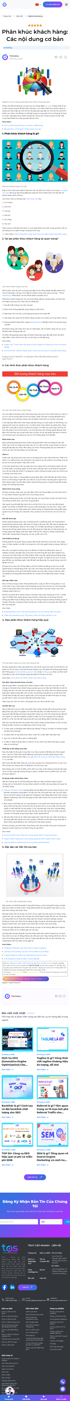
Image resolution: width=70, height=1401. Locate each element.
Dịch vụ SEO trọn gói (9, 1342)
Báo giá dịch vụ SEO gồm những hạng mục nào (22, 129)
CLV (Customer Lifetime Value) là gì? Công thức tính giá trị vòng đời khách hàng (35, 351)
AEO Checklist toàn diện (35, 1314)
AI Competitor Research (58, 1319)
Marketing (6, 295)
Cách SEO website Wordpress (32, 1326)
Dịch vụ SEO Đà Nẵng (10, 1316)
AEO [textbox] (43, 1222)
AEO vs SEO (6, 1375)
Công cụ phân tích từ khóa (57, 1327)
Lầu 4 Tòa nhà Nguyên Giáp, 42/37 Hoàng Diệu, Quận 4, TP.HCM (60, 1259)
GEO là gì (5, 1372)
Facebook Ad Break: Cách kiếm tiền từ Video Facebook (25, 948)
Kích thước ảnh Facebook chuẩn (32, 1318)
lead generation (36, 322)
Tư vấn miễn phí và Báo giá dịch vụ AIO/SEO (34, 1344)
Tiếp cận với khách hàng (13, 790)
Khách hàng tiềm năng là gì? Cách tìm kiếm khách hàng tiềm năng (40, 234)
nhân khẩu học (32, 199)
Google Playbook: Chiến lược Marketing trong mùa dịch (25, 955)
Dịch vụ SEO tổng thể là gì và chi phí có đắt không (23, 125)
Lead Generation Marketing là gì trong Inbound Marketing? (27, 842)
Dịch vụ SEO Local (32, 1330)
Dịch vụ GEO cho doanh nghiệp (10, 1359)
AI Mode (53, 1344)
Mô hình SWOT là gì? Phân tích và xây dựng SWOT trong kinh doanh (30, 835)
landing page (47, 672)
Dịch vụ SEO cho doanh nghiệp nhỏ (10, 1335)
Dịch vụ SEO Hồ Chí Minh (9, 1312)
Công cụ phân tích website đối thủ (56, 1332)
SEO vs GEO (6, 1378)
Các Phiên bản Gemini (10, 1363)
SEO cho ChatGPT (8, 1366)
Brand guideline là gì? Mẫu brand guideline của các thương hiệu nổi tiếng (32, 612)
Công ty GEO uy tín (9, 1380)
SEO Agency (30, 1335)
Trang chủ (7, 16)
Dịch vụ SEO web (8, 1345)
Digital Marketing (35, 16)
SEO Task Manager (57, 1346)
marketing (8, 48)
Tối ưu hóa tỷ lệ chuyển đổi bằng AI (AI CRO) (10, 1326)
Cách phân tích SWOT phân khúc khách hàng (28, 678)
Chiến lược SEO (31, 1312)
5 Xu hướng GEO (32, 1332)
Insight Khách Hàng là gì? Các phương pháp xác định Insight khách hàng (32, 839)
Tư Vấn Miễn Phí (53, 4)
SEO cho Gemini (8, 1369)
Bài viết (20, 16)
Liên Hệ (27, 1287)
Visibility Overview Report (56, 1323)
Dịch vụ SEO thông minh (11, 1322)
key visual (48, 106)
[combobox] (51, 1221)
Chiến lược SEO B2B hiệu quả (35, 1348)
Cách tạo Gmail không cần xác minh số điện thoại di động (26, 952)
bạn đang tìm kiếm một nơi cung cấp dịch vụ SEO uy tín (29, 963)
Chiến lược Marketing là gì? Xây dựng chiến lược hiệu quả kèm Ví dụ (30, 615)
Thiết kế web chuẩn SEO (11, 1339)
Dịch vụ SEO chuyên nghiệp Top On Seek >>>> (26, 979)
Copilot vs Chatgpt (56, 1341)
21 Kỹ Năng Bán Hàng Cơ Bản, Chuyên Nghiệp (21, 959)
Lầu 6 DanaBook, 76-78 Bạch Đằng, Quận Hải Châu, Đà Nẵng (59, 1271)
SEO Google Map (32, 1322)
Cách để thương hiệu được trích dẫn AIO (9, 1384)
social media (33, 672)
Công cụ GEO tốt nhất (58, 1316)
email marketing (20, 672)
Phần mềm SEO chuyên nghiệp (59, 1337)
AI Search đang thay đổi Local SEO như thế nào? (34, 1339)
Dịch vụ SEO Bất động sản (10, 1330)
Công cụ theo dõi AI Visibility (57, 1312)
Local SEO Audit (56, 1349)
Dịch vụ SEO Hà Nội (9, 1319)
